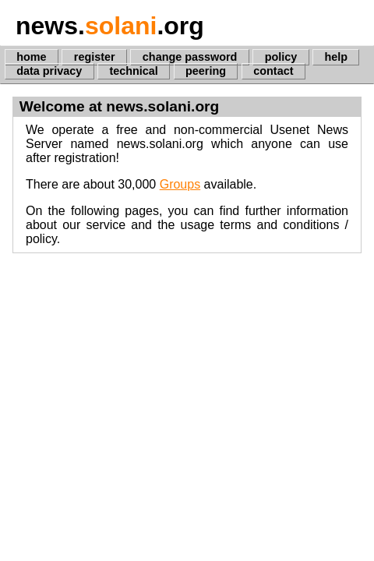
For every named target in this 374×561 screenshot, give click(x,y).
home (31, 57)
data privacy (49, 71)
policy (281, 57)
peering (205, 71)
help (336, 57)
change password (190, 57)
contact (273, 71)
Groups (180, 184)
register (94, 57)
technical (133, 71)
